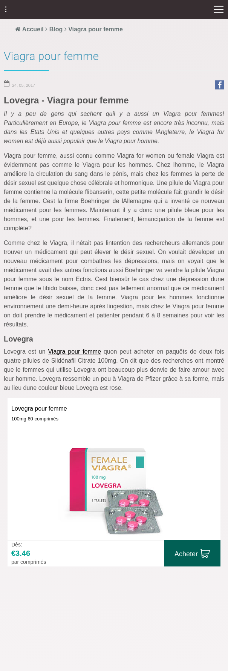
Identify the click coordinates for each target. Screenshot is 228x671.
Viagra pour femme (74, 351)
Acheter (186, 554)
